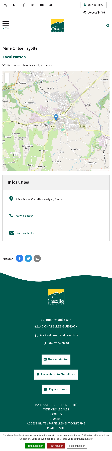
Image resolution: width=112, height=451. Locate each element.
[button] (56, 117)
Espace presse (55, 389)
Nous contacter (25, 233)
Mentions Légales (56, 409)
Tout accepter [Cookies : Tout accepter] (35, 445)
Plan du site (56, 428)
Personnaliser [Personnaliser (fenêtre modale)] (77, 445)
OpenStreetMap (104, 170)
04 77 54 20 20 (56, 343)
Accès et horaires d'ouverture (56, 335)
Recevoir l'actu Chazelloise (55, 374)
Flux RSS (56, 419)
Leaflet (94, 170)
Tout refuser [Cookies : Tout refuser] (56, 445)
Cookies (56, 414)
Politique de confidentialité (56, 405)
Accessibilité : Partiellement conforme (56, 423)
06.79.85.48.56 (24, 216)
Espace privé (93, 4)
